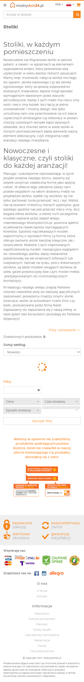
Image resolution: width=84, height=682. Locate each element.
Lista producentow (42, 651)
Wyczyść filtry (42, 421)
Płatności (42, 624)
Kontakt (42, 596)
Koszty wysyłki (42, 629)
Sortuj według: (14, 345)
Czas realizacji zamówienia (42, 635)
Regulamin (42, 613)
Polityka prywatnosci (42, 619)
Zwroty (42, 645)
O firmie (42, 591)
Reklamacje (42, 640)
